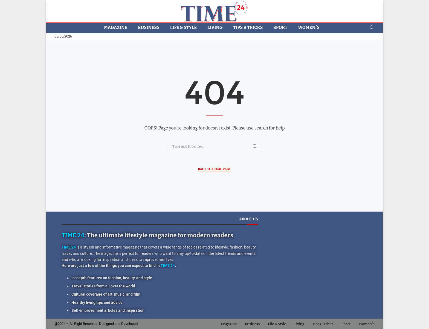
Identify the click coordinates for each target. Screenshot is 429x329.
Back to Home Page (214, 169)
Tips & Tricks (248, 27)
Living (214, 27)
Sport (280, 27)
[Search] (372, 27)
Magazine (115, 27)
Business (149, 27)
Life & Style (183, 27)
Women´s (309, 27)
